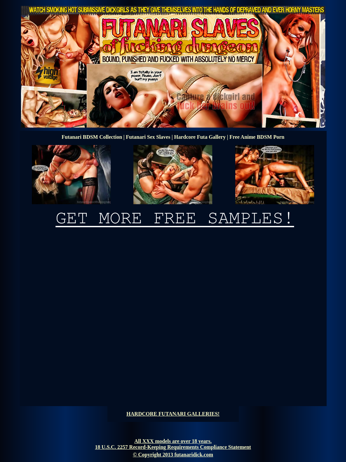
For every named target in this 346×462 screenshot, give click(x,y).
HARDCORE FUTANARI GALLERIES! (173, 414)
